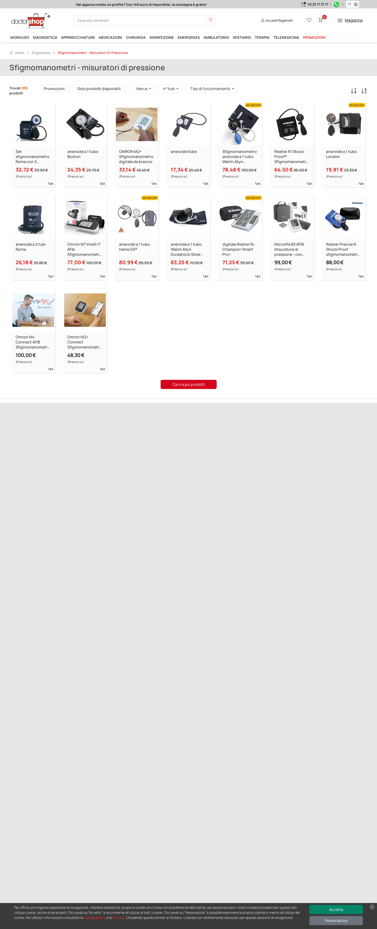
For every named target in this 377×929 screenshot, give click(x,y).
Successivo (38, 453)
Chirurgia (136, 37)
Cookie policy (95, 917)
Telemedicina (286, 37)
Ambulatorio (216, 37)
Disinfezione (162, 37)
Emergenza (189, 37)
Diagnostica (45, 37)
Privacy (119, 917)
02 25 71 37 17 (318, 4)
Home (16, 52)
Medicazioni (110, 37)
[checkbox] (67, 89)
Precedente (19, 453)
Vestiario (242, 37)
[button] (357, 4)
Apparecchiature (78, 37)
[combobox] (349, 4)
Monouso (19, 37)
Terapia (262, 37)
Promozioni (314, 37)
